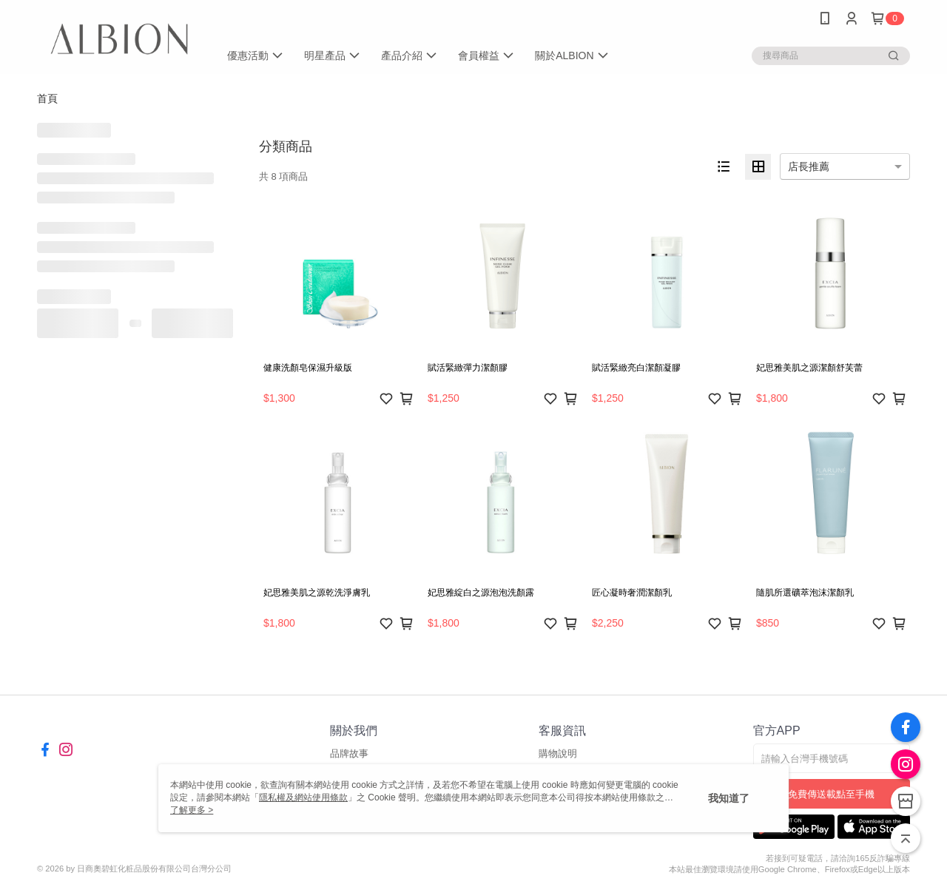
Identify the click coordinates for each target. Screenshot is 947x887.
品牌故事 (349, 753)
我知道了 (728, 798)
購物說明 (558, 753)
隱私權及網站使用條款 (303, 797)
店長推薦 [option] (808, 166)
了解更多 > (191, 810)
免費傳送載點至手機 (831, 794)
